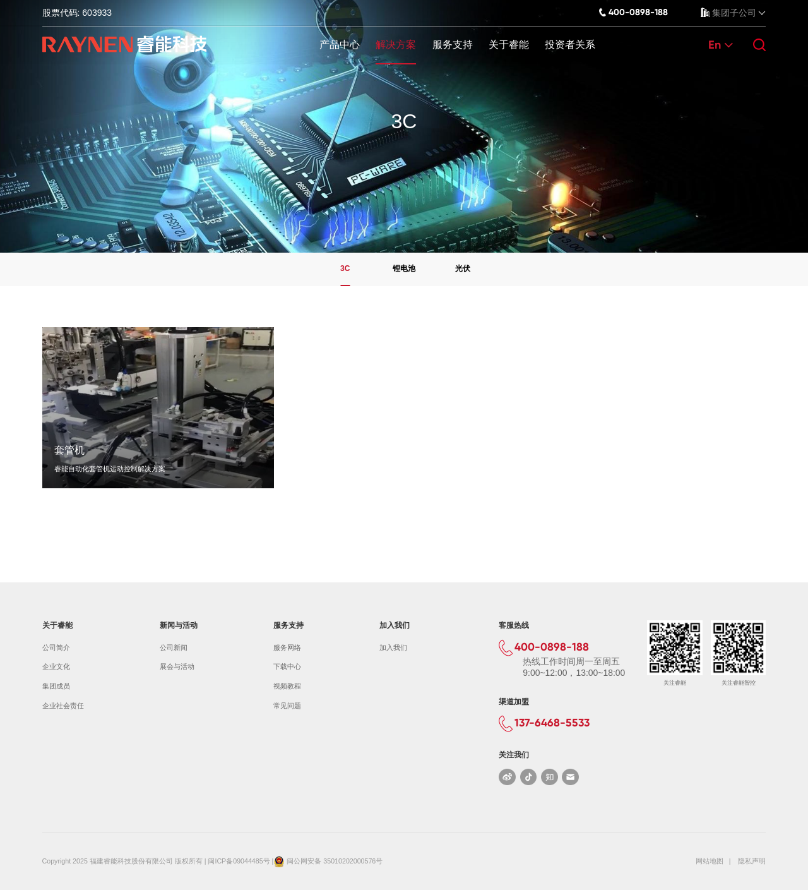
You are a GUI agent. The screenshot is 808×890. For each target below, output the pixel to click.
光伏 (462, 268)
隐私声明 (752, 861)
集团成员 (56, 686)
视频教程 (287, 686)
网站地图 (709, 861)
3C (345, 268)
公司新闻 (173, 647)
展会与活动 (177, 666)
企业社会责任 (63, 705)
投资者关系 (570, 44)
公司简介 (56, 647)
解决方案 (396, 44)
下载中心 (287, 666)
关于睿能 (509, 44)
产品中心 (339, 44)
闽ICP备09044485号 (239, 861)
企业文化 (56, 666)
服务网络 (287, 647)
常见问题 (287, 705)
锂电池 (404, 268)
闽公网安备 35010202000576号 (335, 861)
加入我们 (393, 647)
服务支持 (452, 44)
